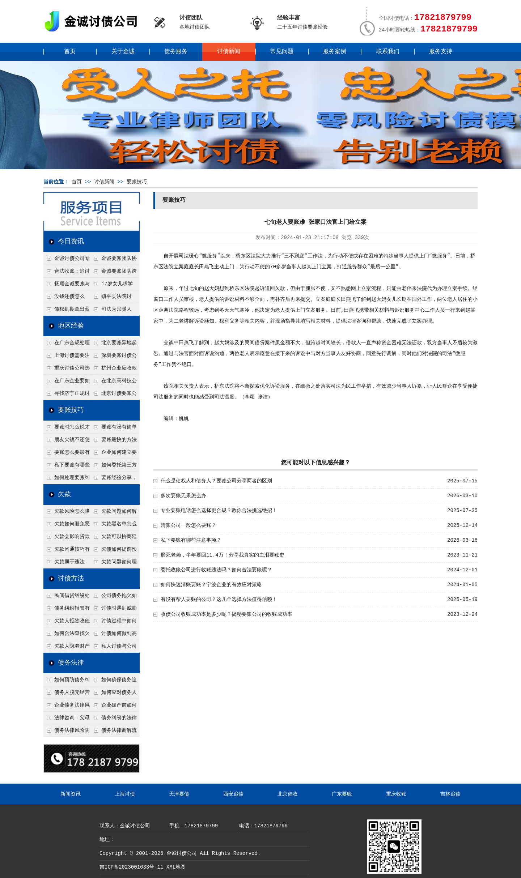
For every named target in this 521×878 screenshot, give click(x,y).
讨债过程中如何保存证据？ (113, 622)
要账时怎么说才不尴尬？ (66, 429)
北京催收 (288, 794)
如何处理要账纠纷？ (66, 479)
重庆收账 (396, 794)
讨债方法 (71, 578)
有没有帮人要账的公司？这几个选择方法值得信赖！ (219, 599)
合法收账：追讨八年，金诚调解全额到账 (66, 273)
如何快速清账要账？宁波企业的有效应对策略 (211, 585)
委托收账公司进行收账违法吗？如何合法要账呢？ (216, 570)
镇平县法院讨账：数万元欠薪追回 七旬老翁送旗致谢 (113, 298)
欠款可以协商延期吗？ (113, 538)
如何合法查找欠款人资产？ (66, 635)
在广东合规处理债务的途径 (66, 344)
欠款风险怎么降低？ (66, 513)
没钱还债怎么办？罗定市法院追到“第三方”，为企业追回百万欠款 (66, 298)
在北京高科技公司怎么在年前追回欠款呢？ (113, 382)
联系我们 (387, 51)
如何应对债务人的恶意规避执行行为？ (113, 694)
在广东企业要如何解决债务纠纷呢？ (66, 382)
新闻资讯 (70, 794)
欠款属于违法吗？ (64, 563)
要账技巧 (137, 182)
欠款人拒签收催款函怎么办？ (66, 622)
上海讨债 (125, 794)
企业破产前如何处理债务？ (113, 707)
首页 (70, 51)
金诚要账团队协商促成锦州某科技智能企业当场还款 (113, 260)
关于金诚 (123, 51)
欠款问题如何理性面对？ (113, 563)
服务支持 (440, 51)
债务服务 (175, 51)
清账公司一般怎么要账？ (188, 525)
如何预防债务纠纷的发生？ (66, 681)
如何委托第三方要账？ (113, 467)
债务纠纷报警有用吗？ (66, 610)
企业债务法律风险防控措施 (66, 707)
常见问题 (281, 51)
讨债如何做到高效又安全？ (113, 635)
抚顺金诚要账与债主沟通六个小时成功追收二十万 (66, 285)
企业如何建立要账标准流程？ (113, 454)
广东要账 (342, 794)
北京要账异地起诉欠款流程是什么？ (113, 344)
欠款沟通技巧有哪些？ (66, 551)
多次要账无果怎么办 (183, 496)
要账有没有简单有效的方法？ (113, 429)
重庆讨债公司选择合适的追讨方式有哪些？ (66, 370)
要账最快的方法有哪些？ (113, 441)
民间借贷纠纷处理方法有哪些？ (66, 597)
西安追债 (233, 794)
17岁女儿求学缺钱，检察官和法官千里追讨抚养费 (113, 285)
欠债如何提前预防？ (113, 551)
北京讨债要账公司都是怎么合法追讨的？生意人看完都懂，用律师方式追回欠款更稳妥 (113, 395)
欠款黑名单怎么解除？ (113, 525)
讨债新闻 (228, 51)
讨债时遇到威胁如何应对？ (113, 610)
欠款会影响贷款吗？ (66, 538)
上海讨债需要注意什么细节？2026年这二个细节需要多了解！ (66, 357)
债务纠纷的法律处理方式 (113, 719)
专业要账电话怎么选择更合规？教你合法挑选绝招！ (219, 510)
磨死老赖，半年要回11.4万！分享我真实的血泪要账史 (222, 555)
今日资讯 (71, 241)
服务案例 (334, 51)
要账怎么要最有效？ (66, 454)
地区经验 (71, 325)
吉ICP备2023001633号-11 (131, 867)
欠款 (64, 494)
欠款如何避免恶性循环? (66, 525)
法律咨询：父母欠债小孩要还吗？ (66, 719)
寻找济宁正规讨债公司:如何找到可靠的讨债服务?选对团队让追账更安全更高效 (66, 395)
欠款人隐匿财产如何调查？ (66, 648)
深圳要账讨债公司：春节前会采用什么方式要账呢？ (113, 357)
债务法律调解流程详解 (113, 732)
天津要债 (179, 794)
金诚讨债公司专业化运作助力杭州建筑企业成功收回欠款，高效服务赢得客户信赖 (66, 260)
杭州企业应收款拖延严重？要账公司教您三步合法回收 (113, 370)
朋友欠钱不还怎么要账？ (66, 441)
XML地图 (176, 867)
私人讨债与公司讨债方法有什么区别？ (113, 648)
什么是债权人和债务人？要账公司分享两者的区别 (216, 481)
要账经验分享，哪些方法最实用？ (113, 479)
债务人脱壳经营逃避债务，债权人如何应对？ (66, 694)
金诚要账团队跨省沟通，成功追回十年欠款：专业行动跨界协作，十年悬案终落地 (113, 273)
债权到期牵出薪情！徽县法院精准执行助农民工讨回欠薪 (66, 311)
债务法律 (71, 662)
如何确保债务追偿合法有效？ (113, 681)
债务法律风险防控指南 (66, 732)
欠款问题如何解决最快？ (113, 513)
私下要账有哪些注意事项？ (66, 467)
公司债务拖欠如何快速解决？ (113, 597)
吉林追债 (450, 794)
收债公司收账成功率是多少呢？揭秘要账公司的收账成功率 (226, 614)
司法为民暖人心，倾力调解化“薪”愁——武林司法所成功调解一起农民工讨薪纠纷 (113, 311)
